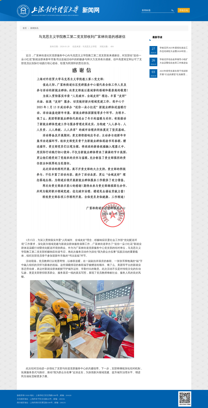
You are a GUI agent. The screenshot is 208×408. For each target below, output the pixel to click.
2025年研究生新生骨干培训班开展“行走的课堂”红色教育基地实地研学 (174, 74)
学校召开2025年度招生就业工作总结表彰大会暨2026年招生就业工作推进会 (174, 51)
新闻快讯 (34, 28)
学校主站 (183, 10)
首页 (25, 28)
